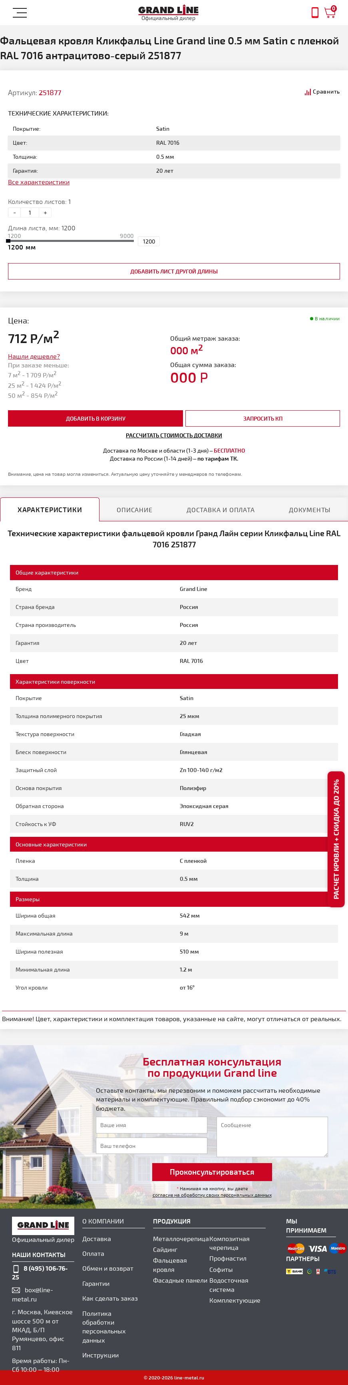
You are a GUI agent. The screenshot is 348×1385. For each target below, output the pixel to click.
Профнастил (228, 1258)
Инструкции (100, 1355)
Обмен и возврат (107, 1268)
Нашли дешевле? (34, 356)
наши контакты (39, 1254)
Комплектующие (235, 1300)
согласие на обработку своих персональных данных (212, 1194)
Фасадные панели (180, 1280)
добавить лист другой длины (174, 271)
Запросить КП (262, 418)
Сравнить (326, 91)
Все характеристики (39, 182)
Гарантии (95, 1283)
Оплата (93, 1253)
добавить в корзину (95, 418)
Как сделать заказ (110, 1298)
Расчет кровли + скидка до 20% (336, 840)
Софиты (221, 1269)
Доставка (96, 1238)
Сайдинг (165, 1249)
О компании (103, 1221)
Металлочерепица (181, 1238)
